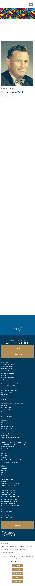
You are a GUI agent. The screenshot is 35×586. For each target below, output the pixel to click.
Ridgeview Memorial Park (8, 388)
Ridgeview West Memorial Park (10, 390)
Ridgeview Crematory (7, 377)
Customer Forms (6, 448)
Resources (4, 422)
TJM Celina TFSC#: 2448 (8, 485)
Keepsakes (4, 405)
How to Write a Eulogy (7, 431)
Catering (3, 451)
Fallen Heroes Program (7, 446)
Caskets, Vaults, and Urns (8, 370)
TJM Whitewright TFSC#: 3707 (9, 494)
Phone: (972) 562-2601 (7, 511)
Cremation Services (6, 368)
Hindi (17, 577)
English (17, 565)
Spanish (17, 569)
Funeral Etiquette (6, 435)
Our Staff (3, 470)
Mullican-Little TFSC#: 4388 (9, 499)
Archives (3, 379)
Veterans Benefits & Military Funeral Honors (13, 442)
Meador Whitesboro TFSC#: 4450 (10, 503)
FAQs (14, 549)
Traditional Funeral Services (9, 364)
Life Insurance (5, 453)
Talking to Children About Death (10, 437)
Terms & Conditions (7, 552)
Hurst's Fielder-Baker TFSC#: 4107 (10, 496)
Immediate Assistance (7, 373)
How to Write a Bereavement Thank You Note (14, 440)
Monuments (4, 414)
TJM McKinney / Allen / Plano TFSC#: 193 (12, 483)
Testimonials (4, 468)
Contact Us (17, 354)
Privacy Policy (20, 549)
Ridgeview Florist (6, 407)
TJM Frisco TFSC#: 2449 (8, 488)
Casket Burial (5, 394)
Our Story (4, 472)
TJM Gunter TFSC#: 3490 (8, 492)
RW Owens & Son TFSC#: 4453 (9, 501)
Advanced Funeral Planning (9, 366)
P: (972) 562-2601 (6, 549)
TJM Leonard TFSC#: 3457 (8, 490)
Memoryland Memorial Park (9, 392)
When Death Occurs (7, 426)
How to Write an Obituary (8, 428)
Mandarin (17, 573)
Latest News (4, 477)
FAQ (2, 424)
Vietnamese (17, 581)
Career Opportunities (7, 479)
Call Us (17, 348)
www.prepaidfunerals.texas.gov (10, 462)
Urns (2, 411)
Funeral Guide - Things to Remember (11, 459)
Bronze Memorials (6, 416)
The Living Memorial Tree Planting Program (13, 444)
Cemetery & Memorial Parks (9, 385)
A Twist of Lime (5, 409)
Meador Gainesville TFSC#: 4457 (10, 505)
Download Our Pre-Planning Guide (17, 525)
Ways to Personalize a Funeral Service (11, 433)
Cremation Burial (6, 397)
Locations (4, 375)
